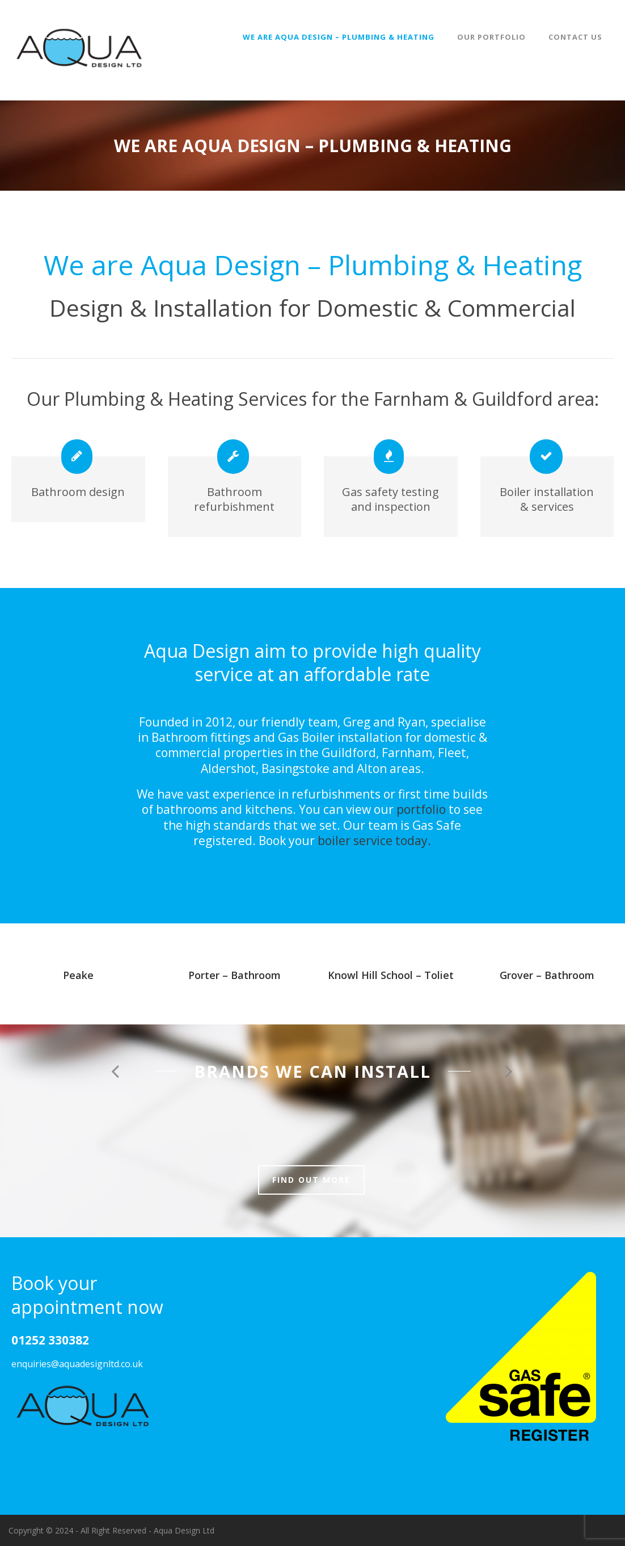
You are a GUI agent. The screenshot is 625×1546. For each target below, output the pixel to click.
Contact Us (575, 37)
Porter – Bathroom (234, 975)
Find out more (311, 1179)
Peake (78, 975)
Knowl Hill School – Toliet (391, 975)
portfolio (421, 809)
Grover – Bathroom (547, 975)
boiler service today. (374, 840)
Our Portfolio (491, 37)
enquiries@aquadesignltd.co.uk (77, 1364)
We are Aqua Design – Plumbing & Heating (338, 37)
